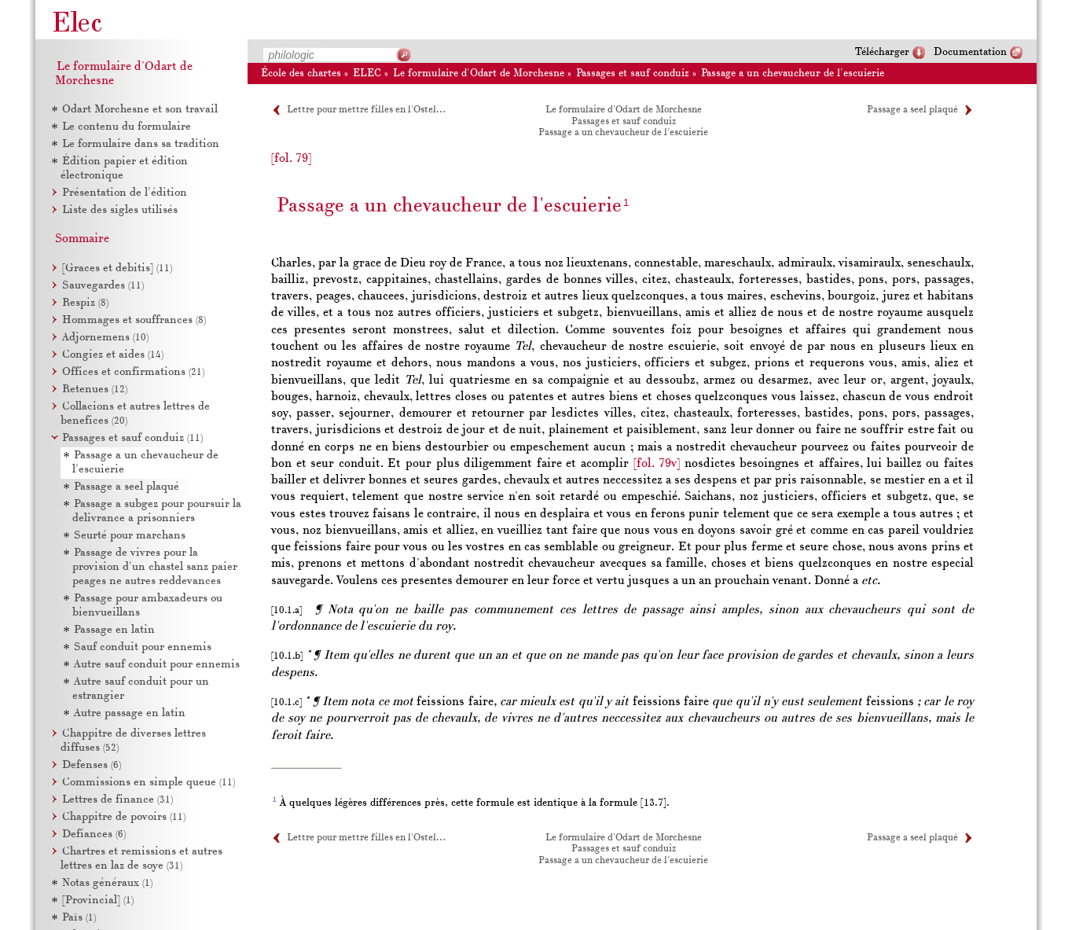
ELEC (367, 73)
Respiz (85, 303)
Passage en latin (114, 630)
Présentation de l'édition (124, 193)
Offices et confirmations (133, 372)
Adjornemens (105, 338)
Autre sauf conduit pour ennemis (157, 665)
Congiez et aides (112, 355)
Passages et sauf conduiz (632, 73)
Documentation (970, 52)
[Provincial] (98, 900)
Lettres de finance (117, 800)
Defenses (91, 765)
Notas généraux (107, 883)
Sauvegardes (103, 286)
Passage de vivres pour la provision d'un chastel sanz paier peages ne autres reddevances (154, 567)
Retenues (94, 389)
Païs (79, 918)
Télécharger (882, 52)
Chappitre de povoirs (123, 817)
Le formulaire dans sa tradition (140, 144)
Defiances (94, 834)
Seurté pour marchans (129, 536)
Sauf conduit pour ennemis (142, 647)
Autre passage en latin (129, 713)
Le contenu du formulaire (126, 127)
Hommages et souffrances (134, 320)
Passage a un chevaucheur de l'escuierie (792, 73)
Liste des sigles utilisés (120, 210)
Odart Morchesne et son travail (140, 110)
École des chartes (301, 73)
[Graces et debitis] (117, 268)
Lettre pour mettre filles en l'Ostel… (366, 110)
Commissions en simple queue (148, 782)
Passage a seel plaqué (912, 110)
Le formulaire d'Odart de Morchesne (478, 73)
